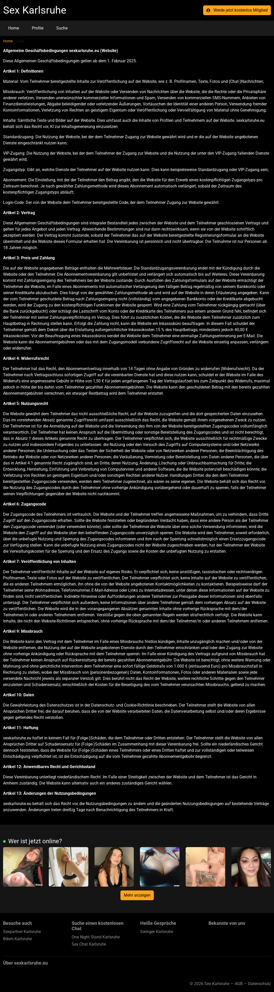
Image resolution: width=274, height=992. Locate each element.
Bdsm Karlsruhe (17, 938)
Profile (37, 28)
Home (13, 28)
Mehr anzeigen (137, 895)
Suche (62, 28)
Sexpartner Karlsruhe (22, 931)
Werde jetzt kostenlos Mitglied (237, 10)
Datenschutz (259, 983)
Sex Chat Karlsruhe (89, 944)
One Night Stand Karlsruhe (96, 937)
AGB (239, 983)
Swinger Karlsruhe (156, 931)
